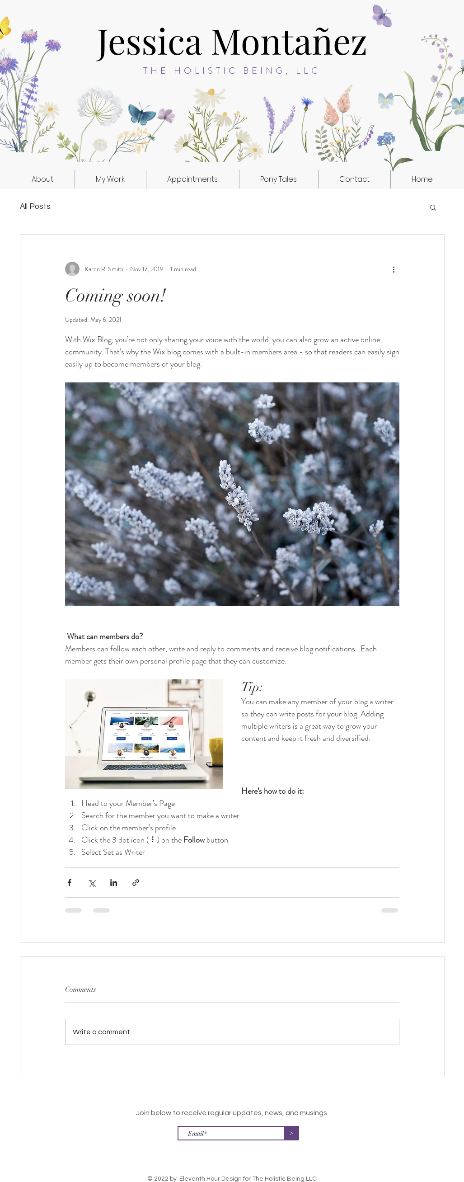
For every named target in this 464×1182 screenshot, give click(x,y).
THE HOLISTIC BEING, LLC (232, 70)
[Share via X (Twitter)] (91, 882)
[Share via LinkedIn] (113, 882)
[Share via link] (135, 882)
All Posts (35, 206)
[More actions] (394, 269)
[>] (291, 1133)
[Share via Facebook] (69, 882)
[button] (110, 179)
